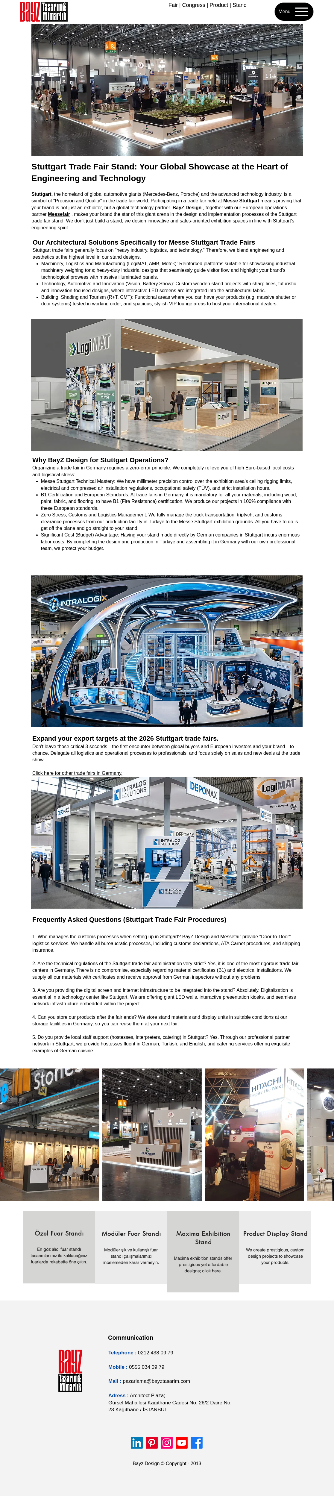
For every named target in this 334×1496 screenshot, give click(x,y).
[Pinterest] (152, 1443)
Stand (240, 5)
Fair (173, 5)
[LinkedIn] (137, 1443)
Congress (193, 5)
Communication (130, 1337)
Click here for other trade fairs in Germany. (77, 773)
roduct (220, 5)
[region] (59, 1247)
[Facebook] (197, 1443)
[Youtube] (182, 1443)
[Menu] (294, 11)
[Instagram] (167, 1443)
